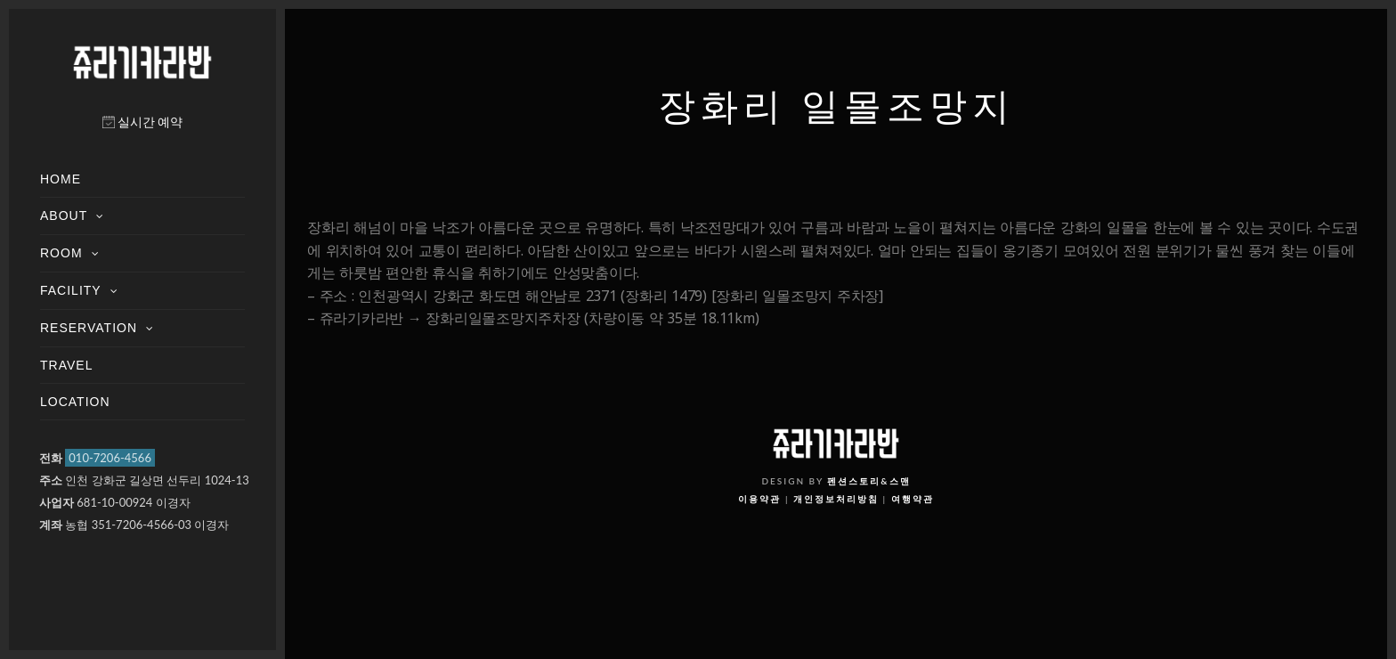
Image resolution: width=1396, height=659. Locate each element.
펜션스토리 (854, 481)
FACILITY (70, 290)
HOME (60, 179)
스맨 (900, 481)
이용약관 (759, 498)
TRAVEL (66, 365)
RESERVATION (88, 328)
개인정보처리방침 (836, 498)
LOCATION (75, 402)
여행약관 (912, 498)
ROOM (61, 253)
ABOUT (63, 215)
